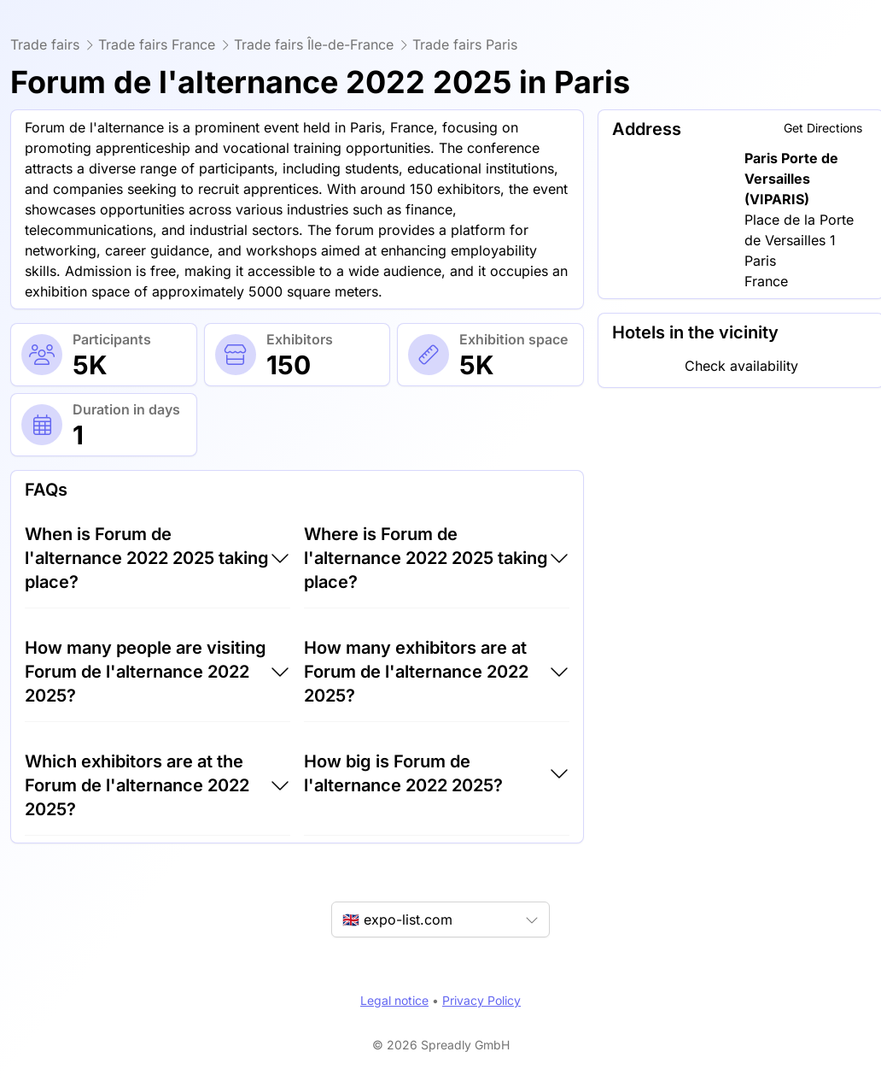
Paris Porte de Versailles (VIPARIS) (791, 179)
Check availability (741, 365)
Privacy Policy (481, 1000)
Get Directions (823, 127)
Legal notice (394, 1000)
